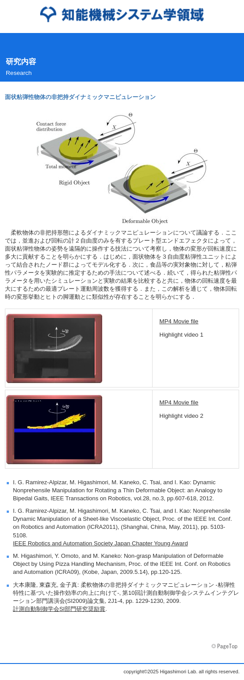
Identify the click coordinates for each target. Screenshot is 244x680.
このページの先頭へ (225, 646)
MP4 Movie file (178, 321)
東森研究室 (121, 14)
